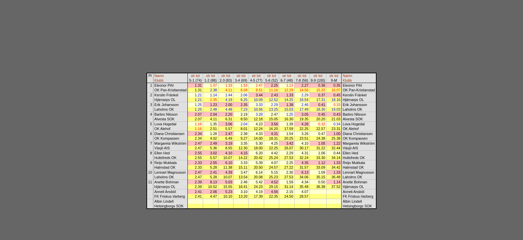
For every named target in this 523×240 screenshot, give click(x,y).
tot (198, 76)
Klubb (158, 80)
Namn (159, 76)
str (193, 76)
